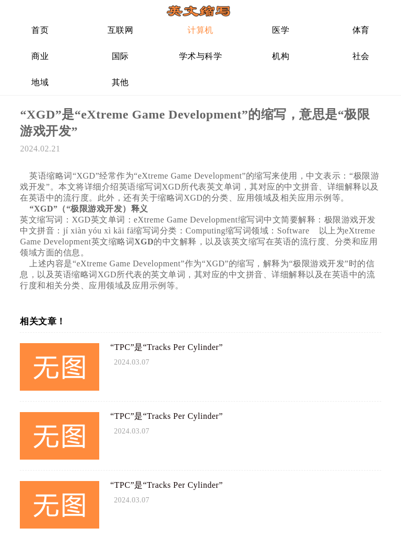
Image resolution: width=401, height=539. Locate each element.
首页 (40, 30)
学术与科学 (200, 56)
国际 (120, 56)
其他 (120, 82)
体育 (361, 30)
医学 (280, 30)
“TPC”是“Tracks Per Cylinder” (166, 347)
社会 (361, 56)
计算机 (200, 30)
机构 (280, 56)
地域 (40, 82)
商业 (40, 56)
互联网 (121, 30)
